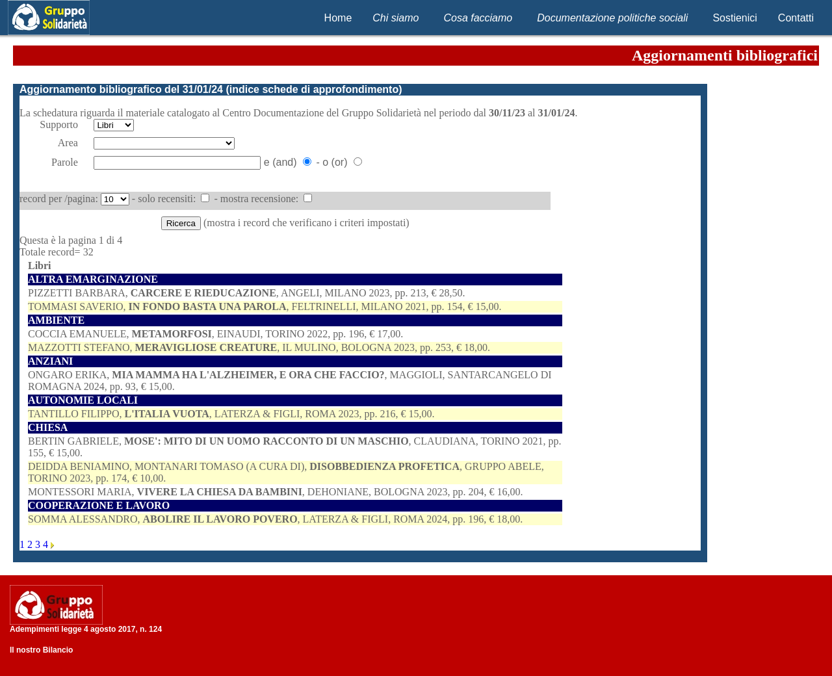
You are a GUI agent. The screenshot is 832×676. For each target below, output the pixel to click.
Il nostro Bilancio (41, 650)
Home (338, 17)
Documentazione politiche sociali (612, 17)
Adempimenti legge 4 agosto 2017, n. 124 (86, 629)
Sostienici (734, 17)
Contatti (796, 17)
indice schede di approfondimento (313, 89)
